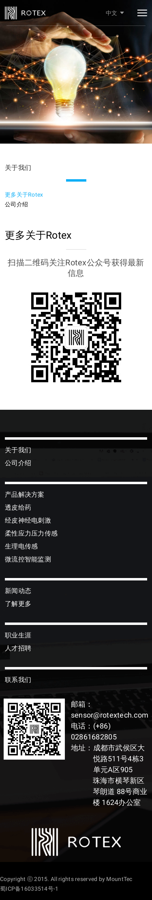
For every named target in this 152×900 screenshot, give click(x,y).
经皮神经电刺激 (28, 520)
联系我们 (18, 680)
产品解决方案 (25, 494)
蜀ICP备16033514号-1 (29, 888)
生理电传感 (21, 546)
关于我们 (18, 450)
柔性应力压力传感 (31, 533)
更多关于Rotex (24, 194)
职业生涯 (18, 635)
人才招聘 (18, 648)
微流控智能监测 (28, 559)
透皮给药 (18, 507)
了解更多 (18, 604)
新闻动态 (18, 591)
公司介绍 (16, 204)
